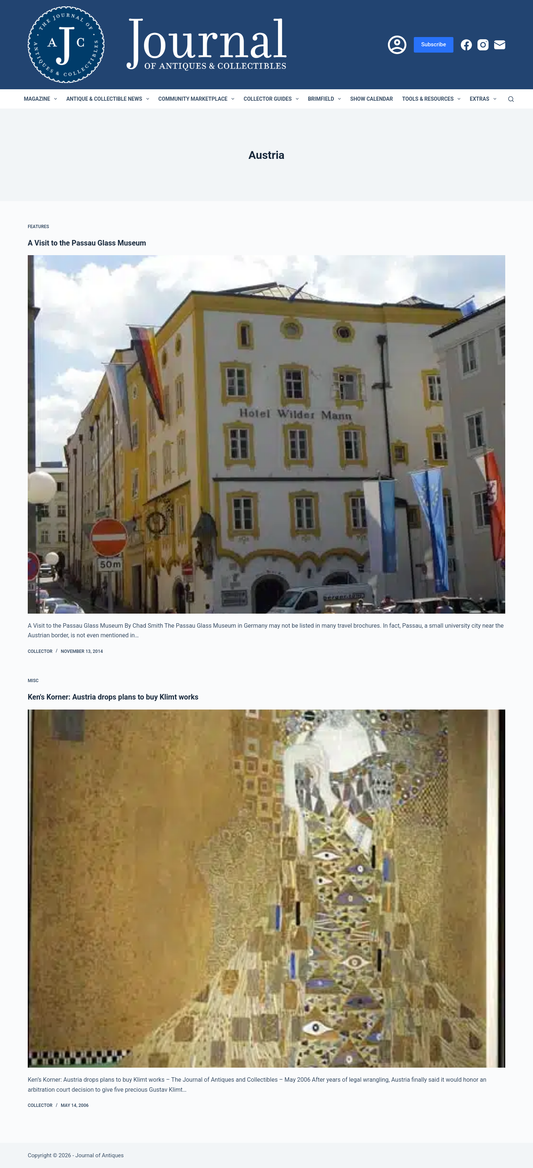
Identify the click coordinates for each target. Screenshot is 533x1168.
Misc (33, 680)
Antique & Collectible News (109, 98)
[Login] (397, 45)
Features (38, 226)
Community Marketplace (197, 98)
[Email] (499, 44)
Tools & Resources (432, 98)
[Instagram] (483, 44)
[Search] (511, 99)
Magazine (42, 98)
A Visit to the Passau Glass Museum (88, 242)
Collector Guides (273, 98)
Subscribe (433, 44)
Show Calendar (371, 99)
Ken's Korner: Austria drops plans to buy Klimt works (114, 697)
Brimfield (326, 98)
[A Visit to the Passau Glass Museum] (266, 434)
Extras (484, 98)
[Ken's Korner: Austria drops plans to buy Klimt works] (266, 888)
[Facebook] (466, 44)
